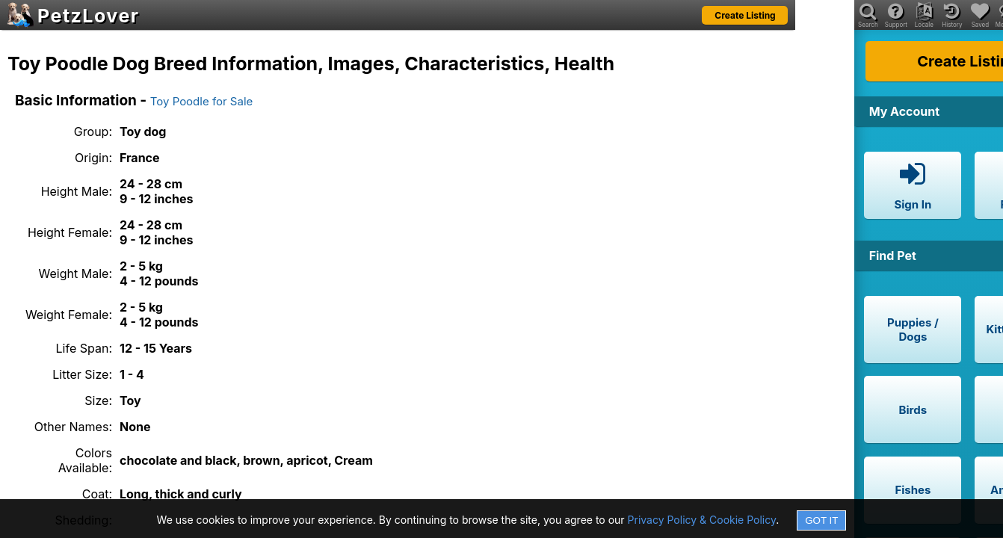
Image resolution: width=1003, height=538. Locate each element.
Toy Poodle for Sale (201, 101)
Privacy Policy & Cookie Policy (702, 519)
